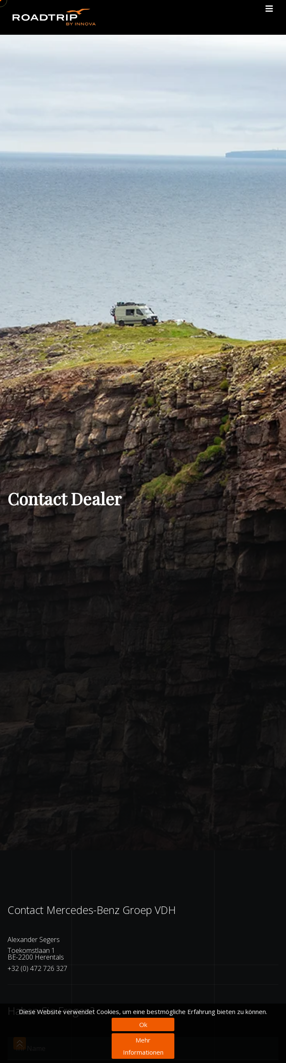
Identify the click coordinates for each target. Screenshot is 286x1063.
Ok (143, 1024)
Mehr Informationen (143, 1046)
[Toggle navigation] (269, 8)
